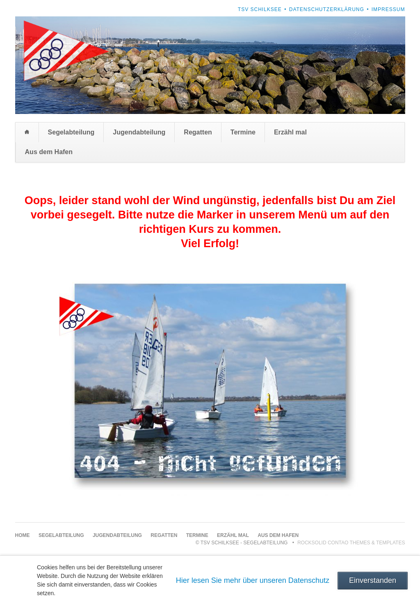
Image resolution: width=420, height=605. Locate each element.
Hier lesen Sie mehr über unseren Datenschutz (252, 580)
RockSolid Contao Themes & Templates (351, 543)
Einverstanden (372, 580)
